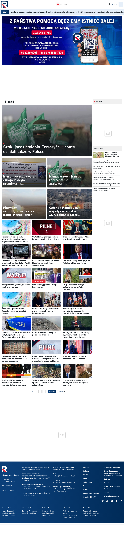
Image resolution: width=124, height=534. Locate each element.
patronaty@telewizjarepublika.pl (64, 482)
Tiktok (121, 501)
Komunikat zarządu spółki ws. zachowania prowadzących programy (113, 473)
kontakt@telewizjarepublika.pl (64, 476)
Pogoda (106, 483)
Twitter (107, 501)
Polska (85, 475)
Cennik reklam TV (89, 497)
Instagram (112, 501)
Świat (85, 486)
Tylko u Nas (87, 482)
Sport (85, 478)
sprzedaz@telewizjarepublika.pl (64, 469)
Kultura (86, 471)
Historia (86, 467)
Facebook (116, 501)
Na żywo (63, 4)
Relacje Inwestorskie (111, 496)
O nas (85, 490)
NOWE (5, 12)
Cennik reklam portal (91, 493)
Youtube (102, 501)
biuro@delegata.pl (59, 491)
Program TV (108, 492)
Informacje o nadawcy (112, 467)
